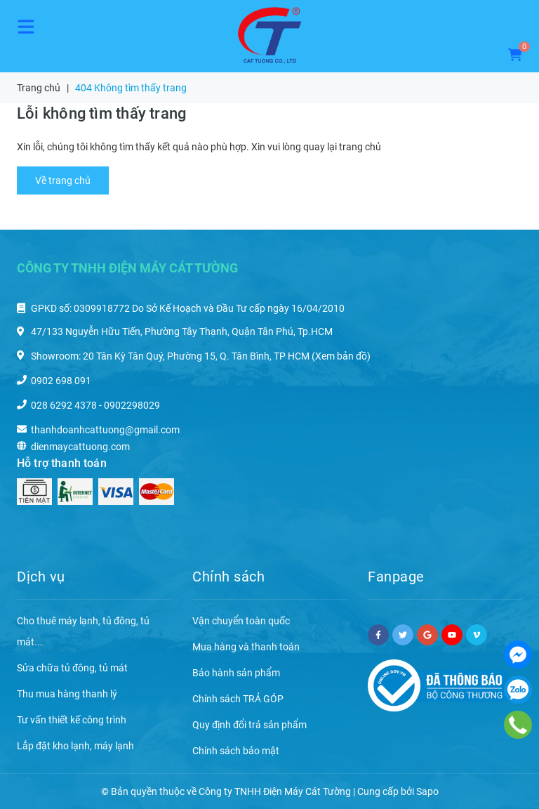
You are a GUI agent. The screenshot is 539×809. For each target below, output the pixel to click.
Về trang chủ (63, 180)
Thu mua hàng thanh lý (67, 693)
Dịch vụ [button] (41, 576)
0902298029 (132, 405)
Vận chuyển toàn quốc (241, 620)
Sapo (427, 791)
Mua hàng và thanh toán (246, 646)
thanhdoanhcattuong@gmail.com (105, 429)
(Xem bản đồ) (341, 356)
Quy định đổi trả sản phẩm (249, 724)
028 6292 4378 (64, 405)
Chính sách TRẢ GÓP (238, 698)
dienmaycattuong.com (80, 446)
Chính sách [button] (228, 576)
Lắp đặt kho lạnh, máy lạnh (75, 745)
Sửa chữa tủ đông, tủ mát (72, 667)
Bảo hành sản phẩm (236, 672)
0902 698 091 (61, 380)
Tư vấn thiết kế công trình (71, 719)
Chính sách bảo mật (235, 750)
